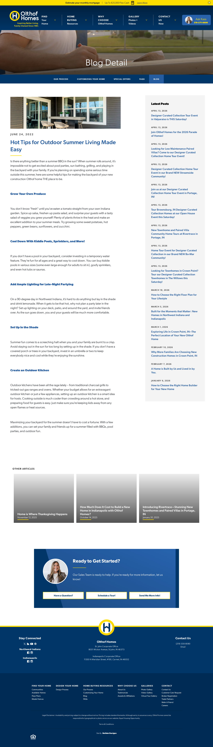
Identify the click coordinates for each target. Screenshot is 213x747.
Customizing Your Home (91, 79)
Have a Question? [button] (63, 595)
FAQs (142, 79)
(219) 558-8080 (183, 643)
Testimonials (123, 692)
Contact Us (166, 689)
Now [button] (165, 18)
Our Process (61, 79)
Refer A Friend (167, 702)
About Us (121, 689)
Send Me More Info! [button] (149, 595)
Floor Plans (36, 696)
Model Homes (37, 699)
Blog (156, 79)
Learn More (142, 3)
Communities (37, 689)
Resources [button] (75, 18)
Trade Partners (167, 699)
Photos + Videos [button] (136, 18)
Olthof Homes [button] (106, 20)
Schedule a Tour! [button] (106, 595)
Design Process (62, 689)
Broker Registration (169, 696)
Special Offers (122, 79)
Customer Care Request (171, 692)
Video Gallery (147, 692)
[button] (209, 2)
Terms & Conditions (106, 724)
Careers (165, 705)
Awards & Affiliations (126, 696)
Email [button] (183, 646)
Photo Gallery (146, 689)
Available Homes (39, 692)
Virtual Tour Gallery (149, 696)
